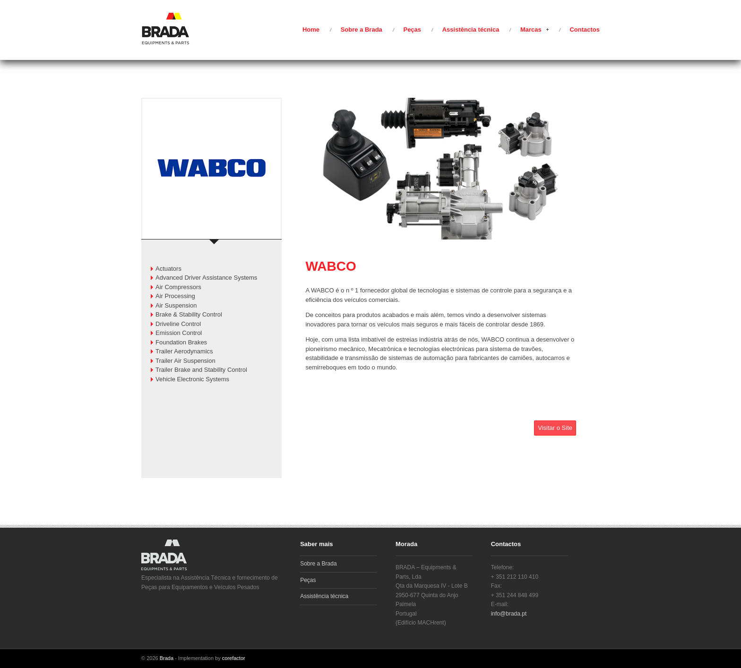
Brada (166, 658)
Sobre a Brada (361, 29)
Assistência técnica (471, 29)
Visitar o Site (555, 427)
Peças (412, 29)
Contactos (584, 29)
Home (310, 29)
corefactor (233, 658)
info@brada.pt (509, 613)
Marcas (534, 31)
